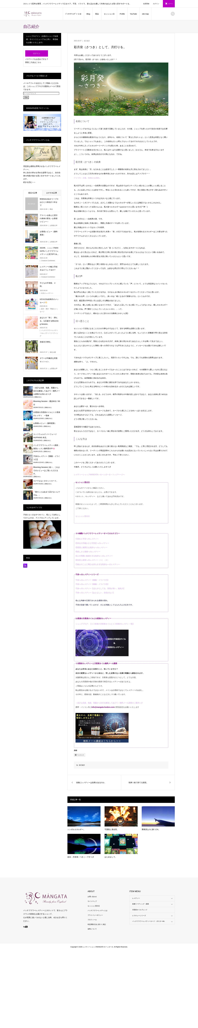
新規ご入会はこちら (33, 62)
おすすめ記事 (51, 193)
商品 (97, 14)
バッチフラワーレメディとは (97, 910)
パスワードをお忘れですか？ (36, 59)
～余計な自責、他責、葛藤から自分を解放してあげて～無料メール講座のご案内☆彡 (109, 703)
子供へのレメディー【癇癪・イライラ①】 (92, 580)
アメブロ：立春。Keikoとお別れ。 (87, 178)
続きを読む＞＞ (29, 182)
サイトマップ (92, 901)
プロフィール (92, 920)
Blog (88, 14)
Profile (122, 14)
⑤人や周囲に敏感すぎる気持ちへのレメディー (94, 556)
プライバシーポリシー (95, 915)
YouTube (133, 14)
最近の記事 (32, 193)
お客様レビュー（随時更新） (44, 423)
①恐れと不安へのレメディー (87, 539)
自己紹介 (87, 41)
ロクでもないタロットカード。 (45, 481)
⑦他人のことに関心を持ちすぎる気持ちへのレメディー (98, 564)
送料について (92, 929)
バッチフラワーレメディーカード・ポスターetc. (148, 921)
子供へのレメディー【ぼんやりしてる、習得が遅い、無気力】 (100, 588)
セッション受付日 (83, 516)
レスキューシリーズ (139, 915)
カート (170, 4)
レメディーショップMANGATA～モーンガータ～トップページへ (99, 475)
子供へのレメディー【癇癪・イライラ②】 (92, 584)
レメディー (136, 898)
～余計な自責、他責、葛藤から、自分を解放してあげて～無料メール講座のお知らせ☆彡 (46, 391)
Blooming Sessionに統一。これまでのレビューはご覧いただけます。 (46, 470)
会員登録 (146, 4)
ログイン (156, 4)
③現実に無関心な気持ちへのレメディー (91, 547)
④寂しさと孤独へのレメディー (88, 552)
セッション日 (109, 14)
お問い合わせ (92, 896)
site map (145, 14)
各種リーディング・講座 (140, 904)
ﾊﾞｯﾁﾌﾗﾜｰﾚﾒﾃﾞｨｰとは (73, 14)
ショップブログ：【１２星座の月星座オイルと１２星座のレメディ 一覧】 (105, 624)
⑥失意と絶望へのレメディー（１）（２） (92, 560)
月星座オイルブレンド (139, 910)
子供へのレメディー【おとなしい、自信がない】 (95, 593)
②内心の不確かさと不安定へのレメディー (92, 543)
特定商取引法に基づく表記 (97, 924)
